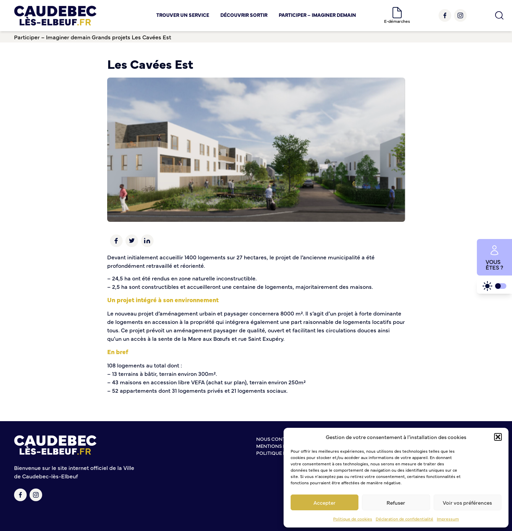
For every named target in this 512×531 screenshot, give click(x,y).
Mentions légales (280, 445)
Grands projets (111, 37)
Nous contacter (278, 438)
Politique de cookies (352, 519)
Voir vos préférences (467, 502)
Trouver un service (182, 14)
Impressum (448, 519)
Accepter (324, 502)
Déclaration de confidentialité (404, 519)
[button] (497, 436)
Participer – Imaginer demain (317, 14)
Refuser (396, 502)
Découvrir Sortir (243, 14)
